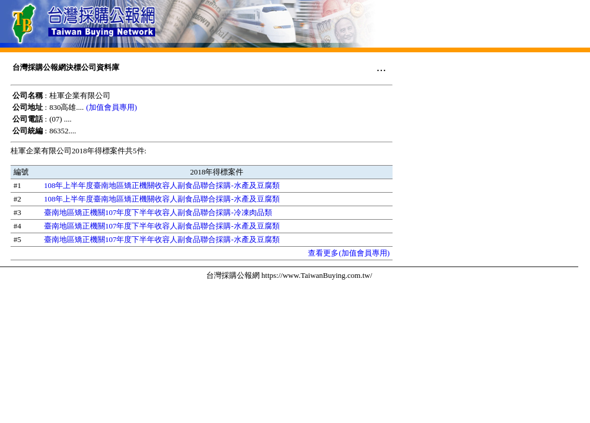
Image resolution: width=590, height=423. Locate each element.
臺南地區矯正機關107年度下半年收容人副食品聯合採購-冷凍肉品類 (158, 212)
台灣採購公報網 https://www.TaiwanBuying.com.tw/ (289, 275)
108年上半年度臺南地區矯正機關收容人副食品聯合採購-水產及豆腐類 (162, 185)
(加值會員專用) (111, 107)
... (381, 67)
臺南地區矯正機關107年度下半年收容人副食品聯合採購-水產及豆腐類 (162, 225)
